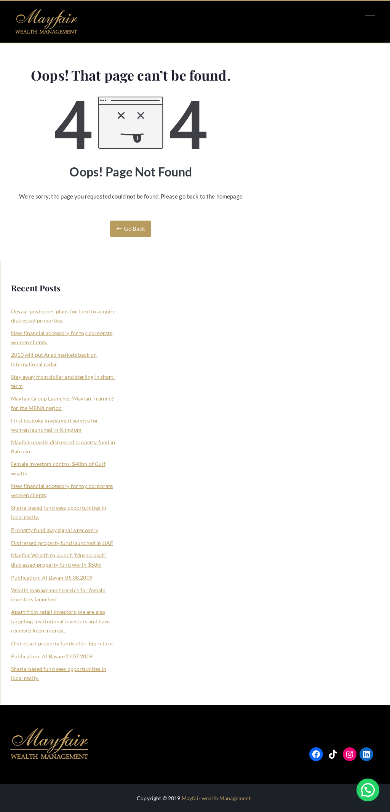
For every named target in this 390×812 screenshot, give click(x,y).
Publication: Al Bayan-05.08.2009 (52, 577)
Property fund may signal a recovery (54, 530)
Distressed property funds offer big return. (62, 643)
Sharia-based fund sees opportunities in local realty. (58, 512)
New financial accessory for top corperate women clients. (61, 337)
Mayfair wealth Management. (217, 798)
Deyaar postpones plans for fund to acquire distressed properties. (63, 316)
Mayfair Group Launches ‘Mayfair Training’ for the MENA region (62, 403)
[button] (367, 790)
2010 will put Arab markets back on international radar (54, 359)
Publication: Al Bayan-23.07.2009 (52, 656)
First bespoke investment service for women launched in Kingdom (54, 425)
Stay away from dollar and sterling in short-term (63, 381)
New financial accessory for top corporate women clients (62, 490)
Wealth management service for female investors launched (58, 594)
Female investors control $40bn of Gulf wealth (58, 468)
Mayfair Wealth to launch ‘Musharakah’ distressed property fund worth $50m (58, 559)
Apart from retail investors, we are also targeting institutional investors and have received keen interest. (60, 621)
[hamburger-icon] (370, 13)
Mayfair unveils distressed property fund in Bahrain (63, 446)
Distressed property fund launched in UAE (62, 543)
